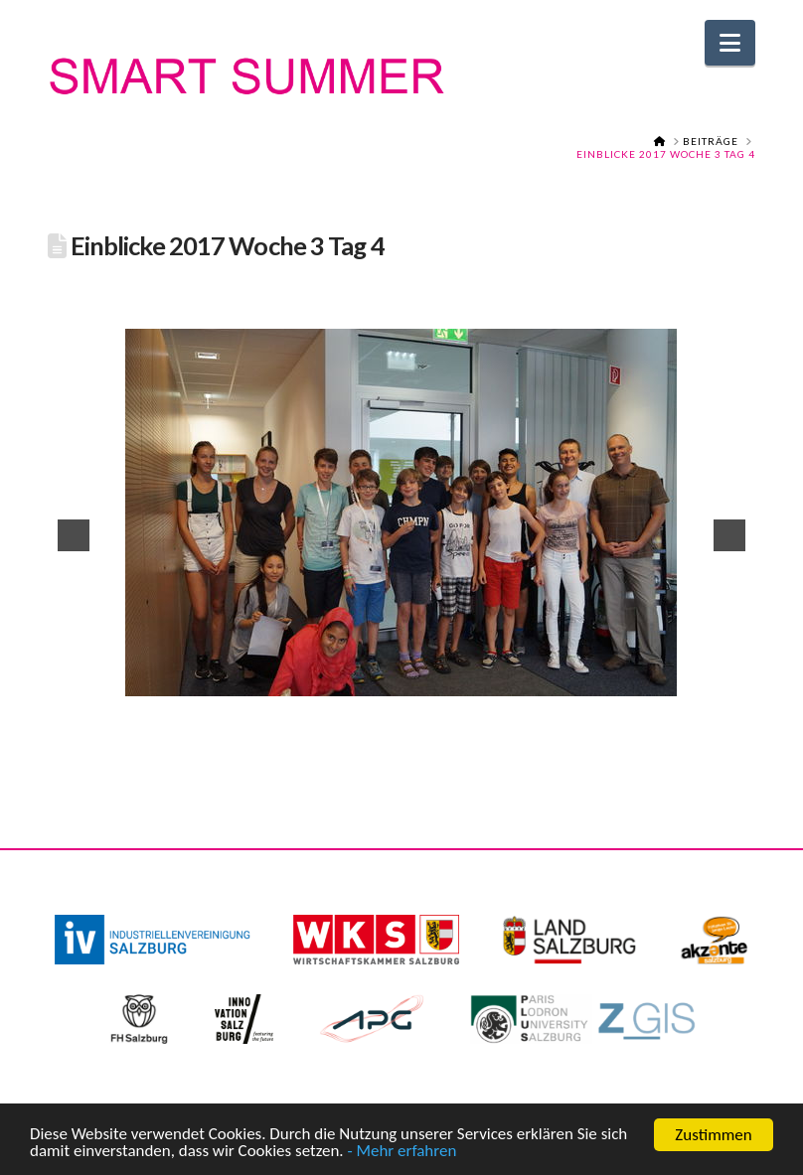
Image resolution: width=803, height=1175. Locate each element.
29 (642, 726)
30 (663, 726)
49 (457, 741)
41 (290, 741)
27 (600, 726)
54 (561, 741)
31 (684, 726)
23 (517, 726)
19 (433, 726)
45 (374, 741)
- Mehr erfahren (402, 1156)
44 (353, 741)
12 (287, 726)
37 (207, 741)
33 (725, 726)
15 (350, 726)
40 (269, 741)
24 (538, 726)
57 (624, 741)
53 (541, 741)
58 (645, 741)
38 (228, 741)
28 (621, 726)
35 (165, 741)
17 (392, 726)
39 (248, 741)
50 (478, 741)
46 (395, 741)
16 (371, 726)
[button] (730, 43)
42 (311, 741)
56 (603, 741)
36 (186, 741)
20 (454, 726)
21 (475, 726)
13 (308, 726)
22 (496, 726)
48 (436, 741)
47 (415, 741)
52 (520, 741)
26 (579, 726)
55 (582, 741)
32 (705, 726)
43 (332, 741)
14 (329, 726)
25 (558, 726)
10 (245, 726)
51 (499, 741)
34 (746, 726)
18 (412, 726)
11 (266, 726)
